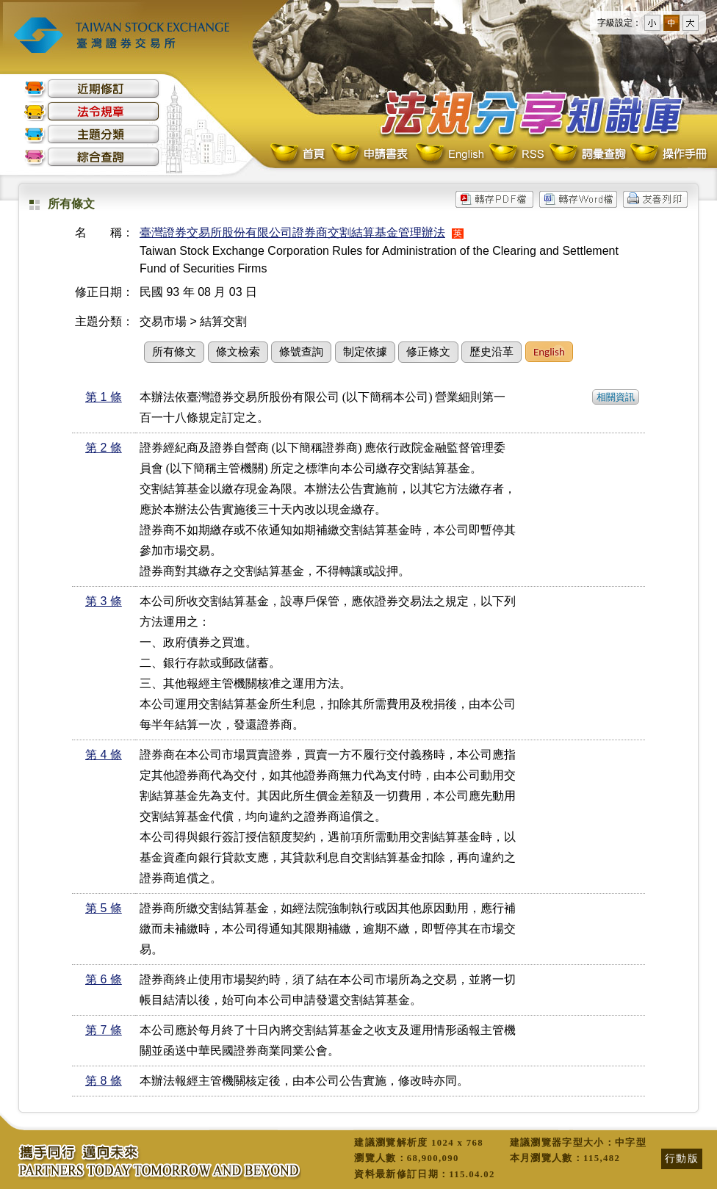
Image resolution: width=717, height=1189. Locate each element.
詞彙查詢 (587, 154)
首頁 (299, 154)
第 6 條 (103, 979)
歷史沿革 (491, 351)
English (449, 154)
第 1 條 (103, 397)
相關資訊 (616, 396)
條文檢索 (238, 351)
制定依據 (365, 351)
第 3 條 (103, 601)
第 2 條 (103, 447)
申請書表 (370, 154)
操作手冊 (667, 154)
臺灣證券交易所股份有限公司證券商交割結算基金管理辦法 (292, 232)
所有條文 (174, 351)
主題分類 (92, 134)
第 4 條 (103, 754)
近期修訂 (92, 88)
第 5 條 (103, 908)
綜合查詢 (92, 157)
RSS (516, 154)
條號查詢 (301, 351)
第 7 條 (103, 1030)
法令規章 (92, 111)
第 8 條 (103, 1080)
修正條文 (428, 351)
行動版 (682, 1158)
